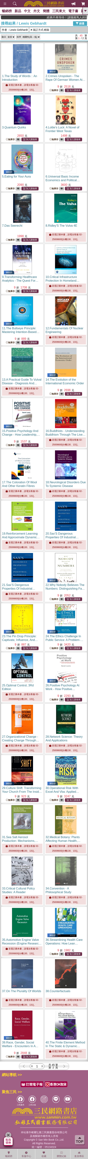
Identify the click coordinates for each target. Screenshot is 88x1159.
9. (20, 280)
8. (61, 225)
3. (14, 127)
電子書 (73, 11)
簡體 (46, 11)
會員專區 (79, 1154)
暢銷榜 (7, 11)
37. (21, 991)
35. (22, 943)
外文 (36, 11)
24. (64, 640)
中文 (27, 11)
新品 (18, 11)
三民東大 (58, 11)
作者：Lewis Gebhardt (15, 29)
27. (20, 740)
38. (58, 991)
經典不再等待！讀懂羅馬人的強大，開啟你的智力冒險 (72, 17)
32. (63, 841)
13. (21, 383)
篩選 (80, 23)
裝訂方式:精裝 (39, 29)
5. (16, 176)
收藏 (44, 1154)
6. (63, 180)
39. (20, 1046)
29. (22, 791)
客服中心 (26, 1154)
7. (12, 225)
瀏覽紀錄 (61, 1154)
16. (65, 434)
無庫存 (53, 90)
